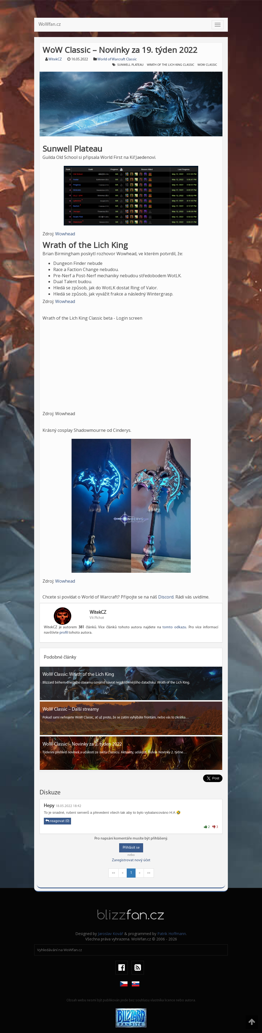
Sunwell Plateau (130, 65)
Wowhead (65, 234)
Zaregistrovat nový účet (131, 860)
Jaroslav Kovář (110, 933)
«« (113, 873)
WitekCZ (55, 59)
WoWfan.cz (49, 24)
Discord (166, 597)
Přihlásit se (131, 848)
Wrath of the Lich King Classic (170, 65)
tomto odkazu (174, 627)
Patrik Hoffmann (171, 933)
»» (148, 873)
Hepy (49, 805)
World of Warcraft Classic (117, 59)
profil (63, 633)
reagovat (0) (57, 821)
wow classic (207, 65)
